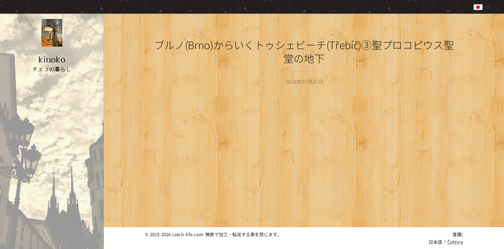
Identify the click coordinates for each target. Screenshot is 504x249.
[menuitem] (52, 107)
